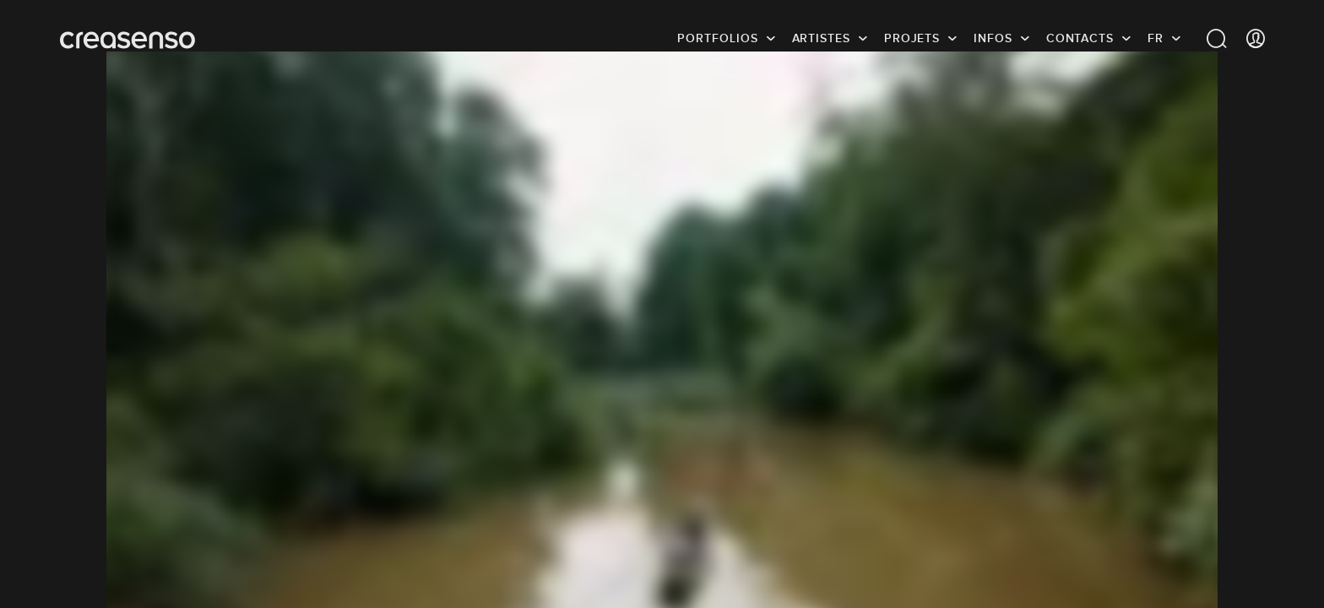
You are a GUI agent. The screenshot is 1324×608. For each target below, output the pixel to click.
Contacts (1080, 38)
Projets (912, 38)
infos (993, 38)
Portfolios (717, 38)
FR (1156, 38)
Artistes (821, 38)
